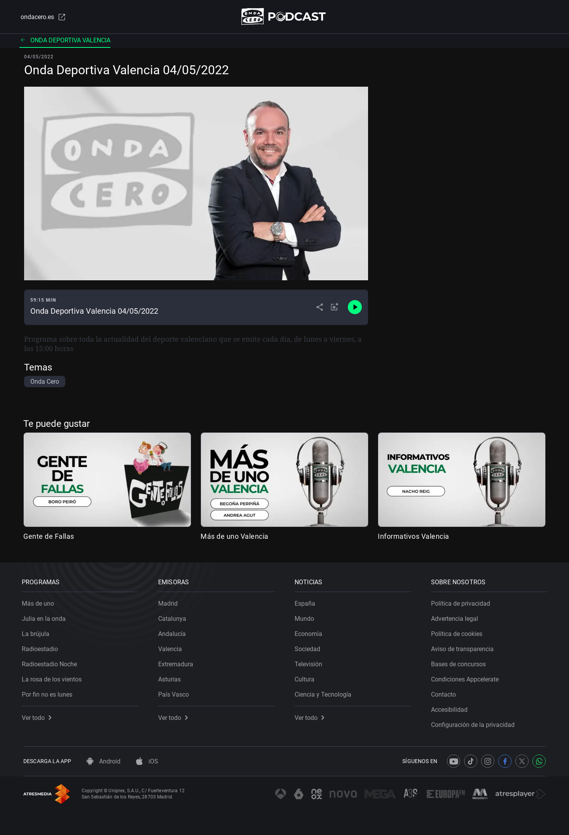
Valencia (171, 647)
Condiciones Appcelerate (466, 677)
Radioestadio (41, 647)
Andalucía (173, 632)
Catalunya (174, 617)
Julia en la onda (45, 617)
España (306, 602)
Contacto (445, 693)
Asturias (171, 677)
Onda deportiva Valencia (64, 40)
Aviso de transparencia (464, 647)
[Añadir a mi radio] (335, 308)
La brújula (37, 632)
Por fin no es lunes (48, 693)
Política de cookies (458, 632)
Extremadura (177, 662)
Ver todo (38, 716)
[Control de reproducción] (355, 308)
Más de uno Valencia (235, 537)
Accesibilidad (451, 708)
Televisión (310, 662)
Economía (310, 632)
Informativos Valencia (413, 537)
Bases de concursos (460, 662)
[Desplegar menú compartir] (320, 308)
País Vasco (175, 693)
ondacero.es (42, 17)
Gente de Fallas (48, 537)
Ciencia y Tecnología (324, 693)
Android (103, 761)
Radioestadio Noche (51, 662)
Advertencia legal (456, 617)
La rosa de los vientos (53, 677)
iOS (147, 761)
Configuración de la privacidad (474, 723)
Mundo (306, 617)
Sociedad (309, 647)
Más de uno (39, 602)
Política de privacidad (462, 602)
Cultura (306, 677)
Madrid (169, 602)
